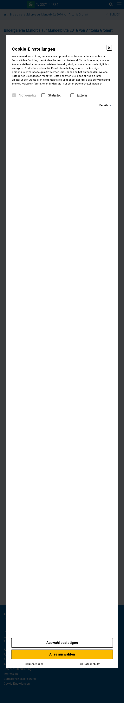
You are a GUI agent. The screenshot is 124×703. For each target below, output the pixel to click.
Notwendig (24, 95)
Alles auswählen (62, 654)
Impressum (34, 664)
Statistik (51, 95)
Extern (78, 95)
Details (103, 105)
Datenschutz (90, 664)
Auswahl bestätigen (62, 643)
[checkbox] (14, 95)
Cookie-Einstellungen (33, 49)
